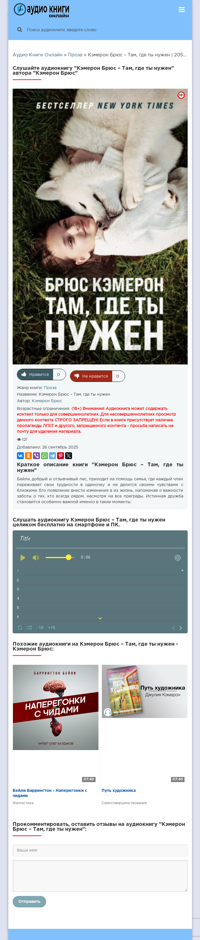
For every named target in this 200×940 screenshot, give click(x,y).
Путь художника (119, 789)
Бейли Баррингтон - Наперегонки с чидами (50, 791)
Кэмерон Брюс (47, 399)
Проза (50, 386)
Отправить (29, 900)
